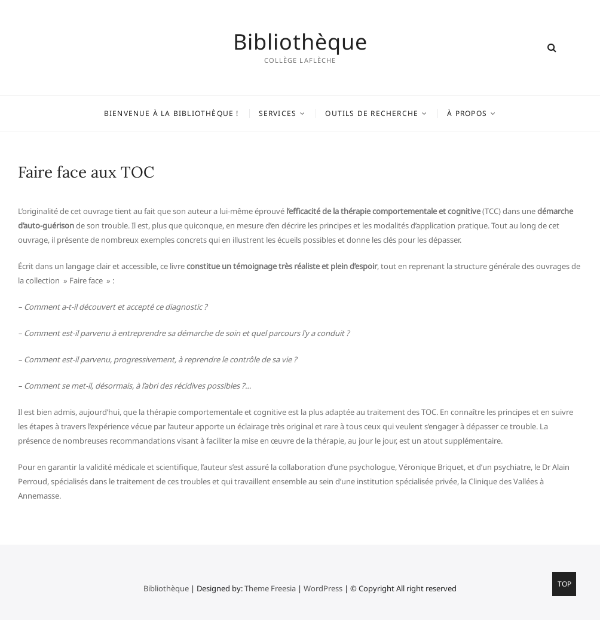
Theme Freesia (270, 588)
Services (278, 113)
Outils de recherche (371, 113)
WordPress (323, 588)
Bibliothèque (300, 42)
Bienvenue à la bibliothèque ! (171, 113)
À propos (467, 113)
